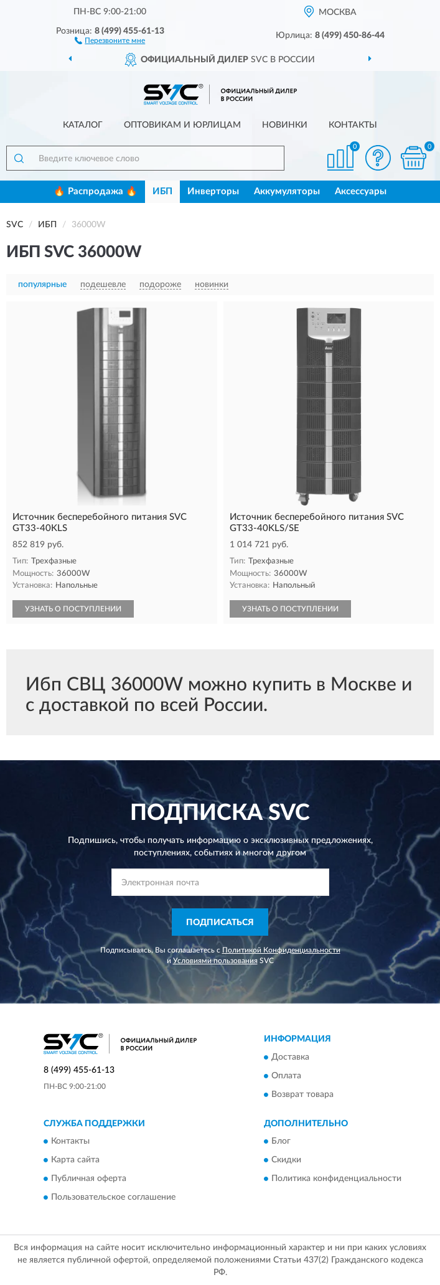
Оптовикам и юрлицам (182, 125)
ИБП (162, 191)
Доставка (290, 1057)
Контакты (353, 125)
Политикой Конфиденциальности (281, 950)
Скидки (286, 1160)
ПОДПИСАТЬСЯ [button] (220, 922)
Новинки (284, 125)
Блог (281, 1141)
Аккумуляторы (287, 191)
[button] (110, 40)
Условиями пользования (215, 960)
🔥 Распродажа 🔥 (96, 191)
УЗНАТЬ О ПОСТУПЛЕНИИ (73, 609)
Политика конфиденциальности (336, 1179)
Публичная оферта (88, 1179)
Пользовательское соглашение (113, 1197)
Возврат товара (302, 1094)
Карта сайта (75, 1160)
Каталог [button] (83, 125)
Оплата (286, 1075)
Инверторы (213, 191)
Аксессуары (360, 191)
